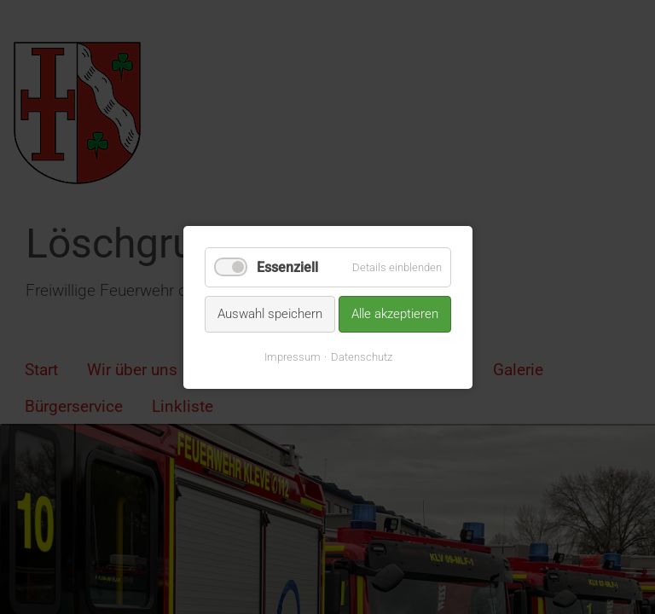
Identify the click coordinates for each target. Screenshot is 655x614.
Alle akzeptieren (394, 313)
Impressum (292, 356)
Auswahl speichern (269, 313)
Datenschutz (360, 356)
